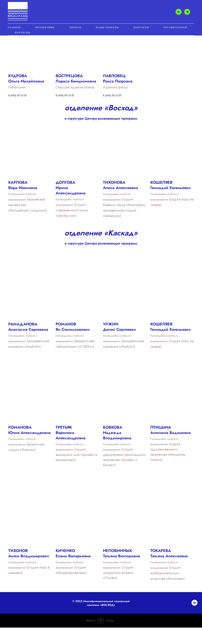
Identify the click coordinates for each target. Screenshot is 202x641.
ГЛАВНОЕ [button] (14, 27)
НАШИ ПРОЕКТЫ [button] (107, 27)
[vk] (178, 12)
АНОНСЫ (75, 27)
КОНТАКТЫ (141, 27)
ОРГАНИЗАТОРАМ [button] (175, 27)
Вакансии (22, 32)
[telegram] (187, 12)
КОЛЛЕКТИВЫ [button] (45, 27)
